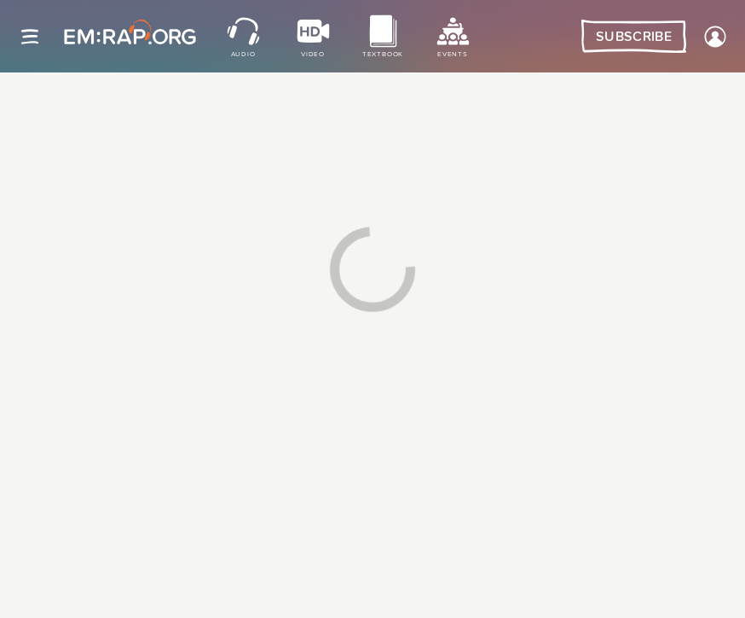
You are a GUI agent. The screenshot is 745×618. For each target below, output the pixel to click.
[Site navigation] (30, 36)
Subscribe (634, 36)
